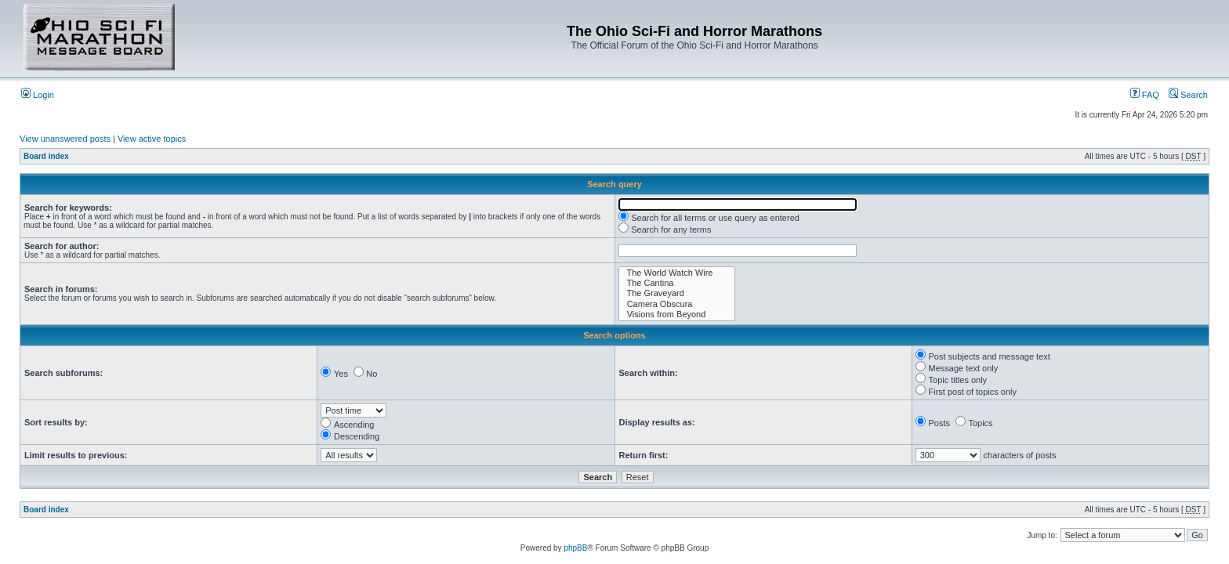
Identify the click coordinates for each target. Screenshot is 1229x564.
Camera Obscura (677, 304)
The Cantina (677, 283)
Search (1188, 94)
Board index (46, 156)
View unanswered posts (65, 138)
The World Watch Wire (677, 273)
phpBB (575, 548)
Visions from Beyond (677, 314)
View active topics (152, 138)
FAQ (1144, 94)
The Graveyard (677, 293)
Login (37, 94)
